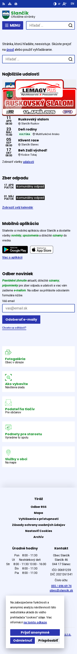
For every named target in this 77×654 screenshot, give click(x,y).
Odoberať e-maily (21, 319)
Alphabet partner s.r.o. (55, 634)
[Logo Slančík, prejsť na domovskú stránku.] (38, 15)
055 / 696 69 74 (61, 586)
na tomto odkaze (12, 622)
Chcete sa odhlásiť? (14, 327)
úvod (10, 49)
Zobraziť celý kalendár (17, 207)
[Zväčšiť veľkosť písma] (64, 4)
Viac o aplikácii (12, 257)
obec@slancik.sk (61, 590)
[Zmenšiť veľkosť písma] (59, 4)
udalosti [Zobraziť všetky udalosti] (28, 162)
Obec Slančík (49, 639)
